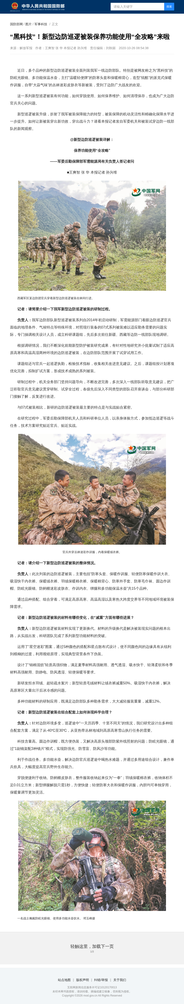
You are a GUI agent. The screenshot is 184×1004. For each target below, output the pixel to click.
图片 (28, 24)
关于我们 (119, 980)
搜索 (169, 6)
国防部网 (16, 24)
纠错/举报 (101, 980)
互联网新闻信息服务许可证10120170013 (92, 987)
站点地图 (64, 980)
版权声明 (82, 980)
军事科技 (40, 24)
